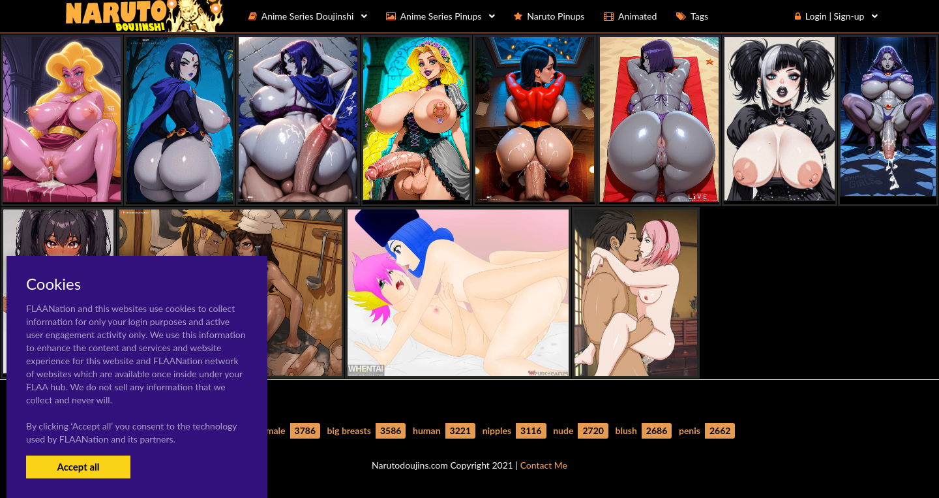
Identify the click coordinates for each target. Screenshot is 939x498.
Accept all (78, 467)
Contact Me (543, 465)
